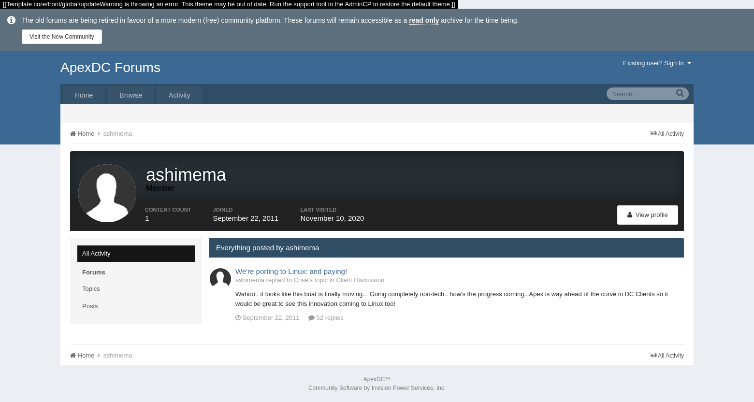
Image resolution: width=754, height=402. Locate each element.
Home (84, 95)
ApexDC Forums (110, 67)
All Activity (96, 253)
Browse (130, 95)
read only (424, 20)
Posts (90, 306)
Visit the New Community (61, 36)
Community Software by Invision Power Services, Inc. (377, 388)
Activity (179, 95)
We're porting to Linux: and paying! (291, 271)
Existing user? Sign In (657, 63)
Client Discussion (360, 280)
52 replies (326, 317)
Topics (91, 288)
